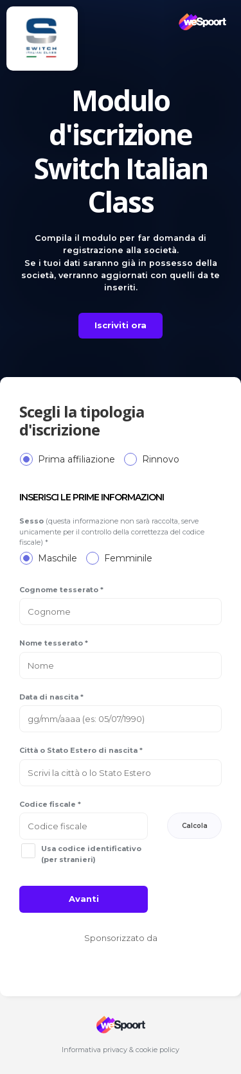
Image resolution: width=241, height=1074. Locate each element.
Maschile (57, 558)
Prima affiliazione (76, 459)
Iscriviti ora (120, 325)
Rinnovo (160, 459)
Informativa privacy (94, 1049)
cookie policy (157, 1049)
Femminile (128, 558)
